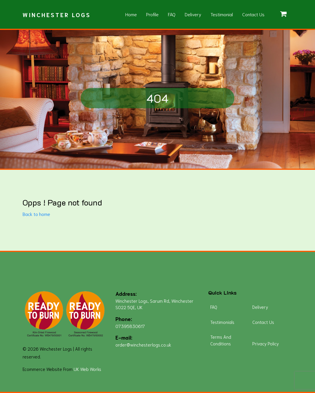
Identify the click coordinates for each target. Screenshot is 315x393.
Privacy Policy (265, 343)
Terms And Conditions (220, 340)
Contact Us (253, 14)
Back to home (36, 214)
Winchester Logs (57, 14)
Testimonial (222, 14)
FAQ (171, 14)
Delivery (193, 14)
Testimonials (222, 322)
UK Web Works (87, 369)
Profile (152, 14)
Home (131, 14)
